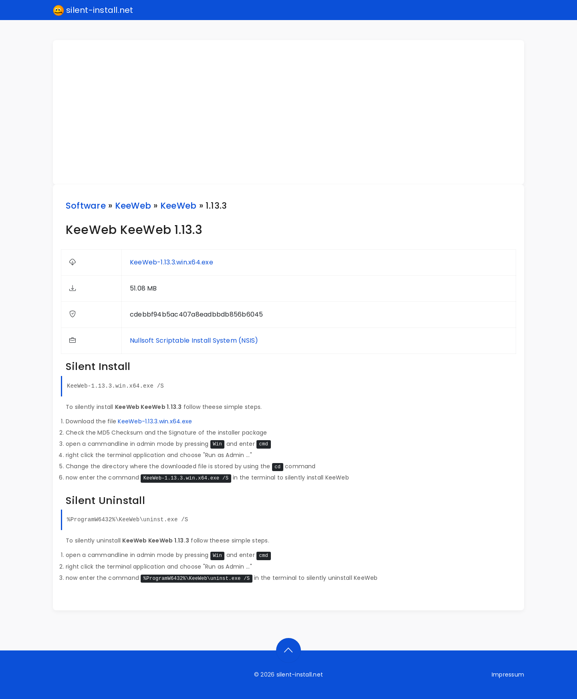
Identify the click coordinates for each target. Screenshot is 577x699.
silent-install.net (93, 10)
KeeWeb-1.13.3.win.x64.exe (171, 262)
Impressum (508, 675)
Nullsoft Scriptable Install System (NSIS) (194, 340)
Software (86, 205)
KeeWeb (133, 205)
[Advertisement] (293, 112)
